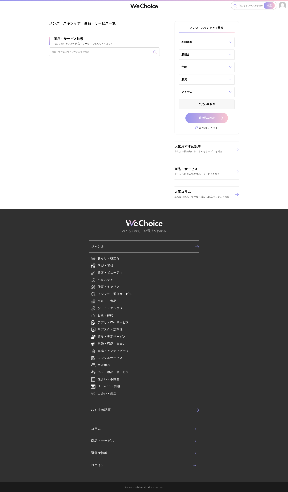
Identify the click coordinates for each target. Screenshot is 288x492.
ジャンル (145, 246)
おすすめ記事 (145, 410)
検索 (269, 5)
